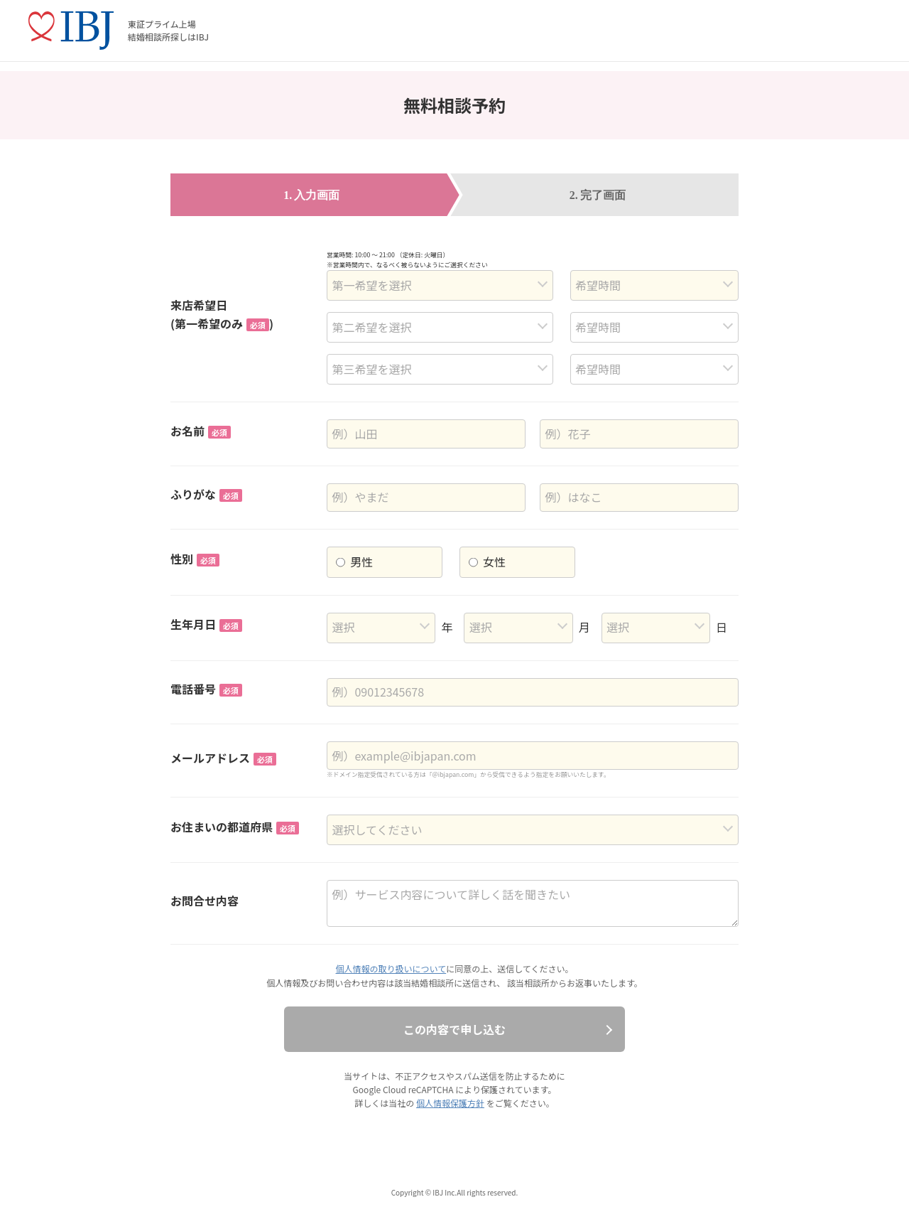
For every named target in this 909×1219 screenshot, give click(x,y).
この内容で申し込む (454, 1029)
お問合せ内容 (204, 900)
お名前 (200, 430)
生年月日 (206, 624)
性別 (194, 558)
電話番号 (206, 688)
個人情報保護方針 (450, 1103)
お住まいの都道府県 (234, 826)
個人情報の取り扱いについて (391, 968)
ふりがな (206, 494)
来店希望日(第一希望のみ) (221, 314)
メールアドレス (223, 757)
